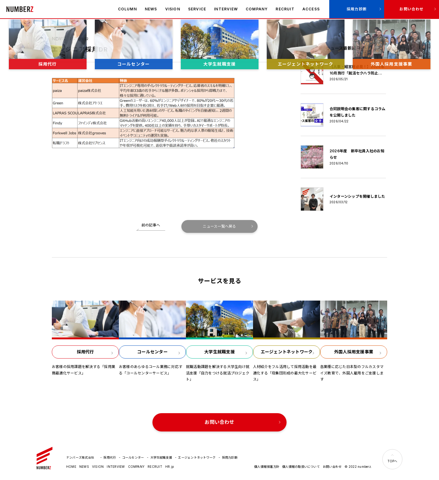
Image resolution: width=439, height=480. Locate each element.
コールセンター (133, 457)
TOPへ (392, 461)
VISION (172, 9)
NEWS (151, 9)
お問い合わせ (411, 9)
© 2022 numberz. (358, 466)
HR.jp (169, 466)
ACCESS (311, 9)
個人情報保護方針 (266, 466)
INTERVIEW (226, 9)
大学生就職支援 (161, 457)
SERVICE (197, 9)
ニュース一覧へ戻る (219, 226)
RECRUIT (285, 9)
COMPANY (257, 9)
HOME (71, 466)
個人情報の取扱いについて (301, 466)
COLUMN (127, 9)
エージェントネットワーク (197, 457)
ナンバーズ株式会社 (20, 9)
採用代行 (109, 457)
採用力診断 (357, 9)
